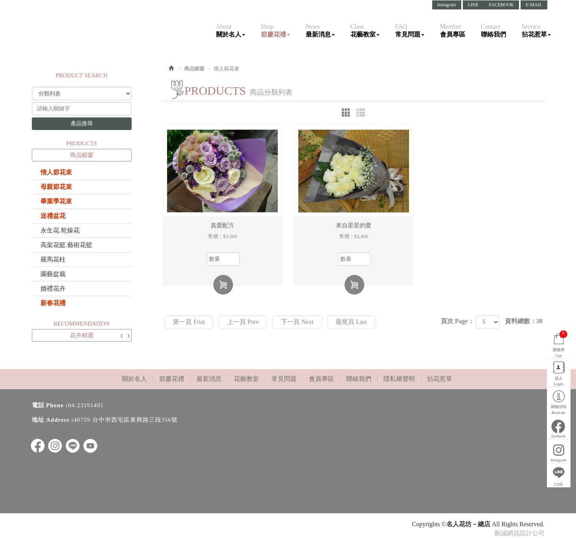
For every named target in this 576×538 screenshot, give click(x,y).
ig (55, 446)
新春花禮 (53, 303)
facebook (558, 428)
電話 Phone (48, 405)
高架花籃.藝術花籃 (66, 245)
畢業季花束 (56, 201)
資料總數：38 (524, 321)
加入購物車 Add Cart (223, 285)
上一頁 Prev (243, 321)
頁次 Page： (457, 321)
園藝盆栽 (53, 274)
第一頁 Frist (189, 321)
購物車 (558, 336)
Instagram (446, 4)
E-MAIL (534, 4)
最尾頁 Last (351, 321)
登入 (558, 373)
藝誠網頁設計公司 (519, 533)
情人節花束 (56, 172)
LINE (473, 4)
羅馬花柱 (53, 259)
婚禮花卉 (53, 288)
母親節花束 (56, 186)
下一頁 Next (297, 321)
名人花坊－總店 (77, 23)
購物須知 (558, 402)
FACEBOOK (501, 4)
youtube (90, 446)
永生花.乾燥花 (60, 230)
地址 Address (51, 420)
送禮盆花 (53, 215)
